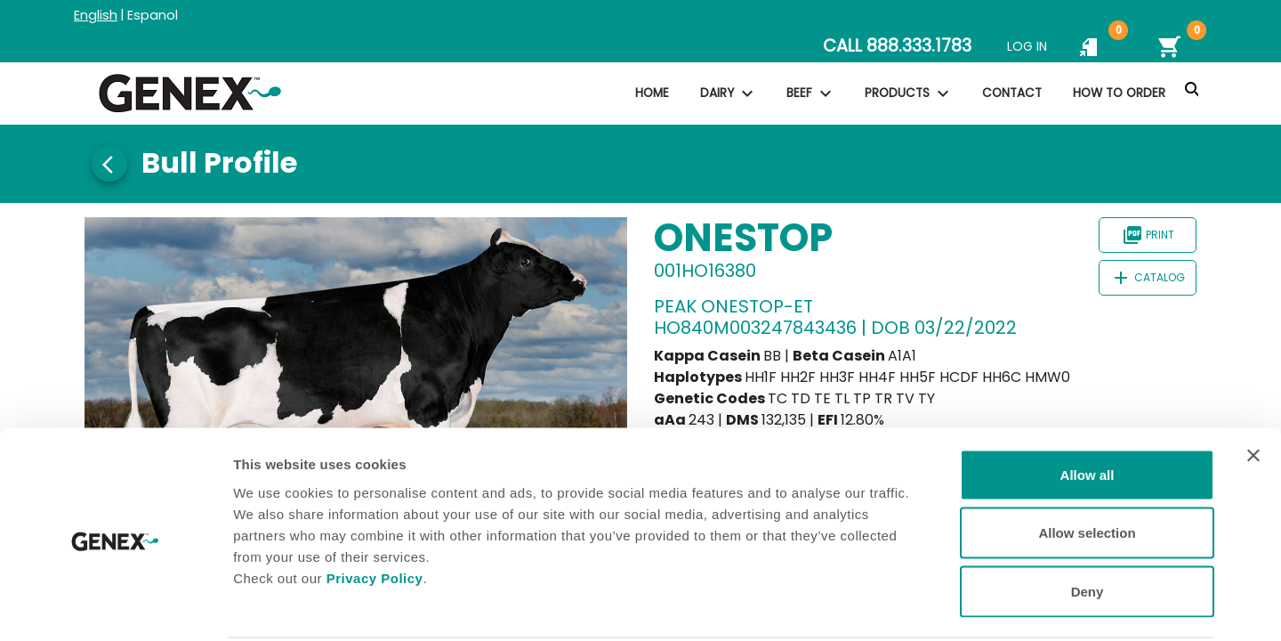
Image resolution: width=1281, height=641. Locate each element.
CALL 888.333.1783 (897, 46)
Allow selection (1086, 466)
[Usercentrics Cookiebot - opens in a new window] (115, 606)
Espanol (152, 15)
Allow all (1087, 407)
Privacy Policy (374, 510)
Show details (933, 605)
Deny (1087, 523)
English (95, 15)
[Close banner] (1253, 388)
